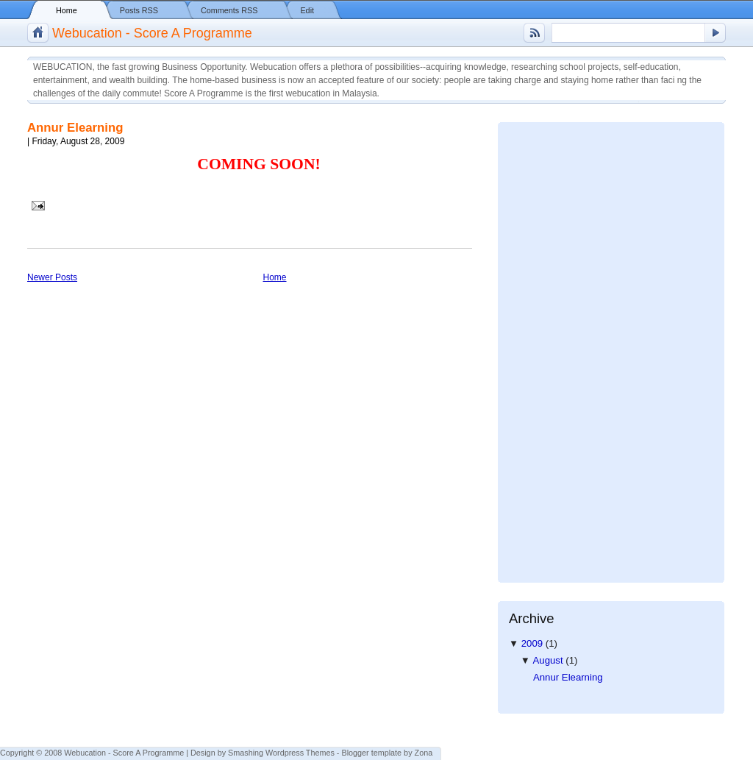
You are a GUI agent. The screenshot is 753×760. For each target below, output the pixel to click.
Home (66, 10)
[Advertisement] (568, 346)
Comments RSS (229, 10)
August (549, 660)
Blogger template (371, 752)
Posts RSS (139, 10)
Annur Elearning (75, 128)
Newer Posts (52, 277)
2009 (533, 643)
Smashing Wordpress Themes (281, 752)
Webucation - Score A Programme (152, 33)
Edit (307, 10)
